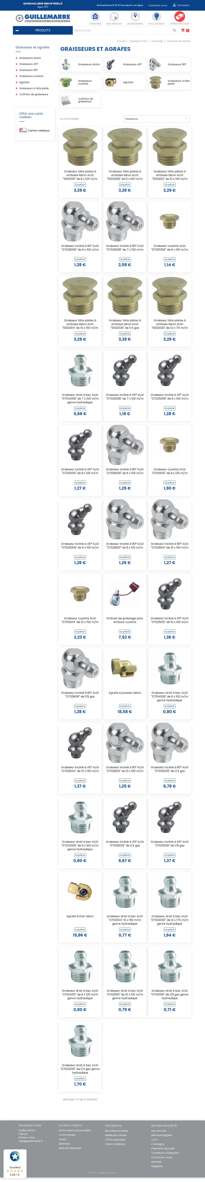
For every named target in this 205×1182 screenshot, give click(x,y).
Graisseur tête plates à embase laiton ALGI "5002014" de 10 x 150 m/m (80, 328)
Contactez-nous (157, 5)
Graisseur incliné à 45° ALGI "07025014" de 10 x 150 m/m (80, 774)
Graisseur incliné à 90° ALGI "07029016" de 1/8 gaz (80, 699)
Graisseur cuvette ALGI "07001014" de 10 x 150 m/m (80, 625)
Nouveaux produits (116, 1135)
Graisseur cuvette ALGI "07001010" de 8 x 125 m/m (169, 476)
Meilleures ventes (116, 1140)
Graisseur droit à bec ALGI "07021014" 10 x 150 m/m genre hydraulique (125, 924)
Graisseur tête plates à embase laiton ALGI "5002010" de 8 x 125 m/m (80, 180)
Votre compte (70, 1130)
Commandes (67, 1139)
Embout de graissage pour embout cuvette (125, 625)
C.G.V (154, 1144)
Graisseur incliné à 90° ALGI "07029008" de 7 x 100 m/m (125, 252)
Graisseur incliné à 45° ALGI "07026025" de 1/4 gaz (125, 848)
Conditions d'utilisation (165, 1157)
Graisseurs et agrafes (33, 47)
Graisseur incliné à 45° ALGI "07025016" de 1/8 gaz (170, 848)
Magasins (157, 1171)
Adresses (64, 1148)
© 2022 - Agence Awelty (102, 1177)
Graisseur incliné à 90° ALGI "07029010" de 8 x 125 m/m (125, 550)
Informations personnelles (75, 1135)
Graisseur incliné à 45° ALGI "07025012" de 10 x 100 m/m (170, 625)
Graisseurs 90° (28, 70)
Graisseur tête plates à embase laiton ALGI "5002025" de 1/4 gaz (125, 328)
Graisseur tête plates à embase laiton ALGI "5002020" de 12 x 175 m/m (170, 328)
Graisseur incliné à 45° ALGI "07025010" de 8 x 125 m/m (80, 476)
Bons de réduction (70, 1153)
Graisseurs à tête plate (34, 88)
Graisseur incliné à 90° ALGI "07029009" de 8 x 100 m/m (125, 476)
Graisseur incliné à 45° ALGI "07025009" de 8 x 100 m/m (170, 401)
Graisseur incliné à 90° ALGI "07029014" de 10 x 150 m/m (169, 550)
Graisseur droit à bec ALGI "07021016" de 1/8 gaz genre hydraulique (170, 999)
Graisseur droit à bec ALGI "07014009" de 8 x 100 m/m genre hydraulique (169, 701)
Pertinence (156, 123)
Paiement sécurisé (162, 1153)
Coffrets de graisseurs (33, 94)
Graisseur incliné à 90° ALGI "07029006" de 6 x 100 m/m (80, 252)
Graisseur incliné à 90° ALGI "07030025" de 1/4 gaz (169, 774)
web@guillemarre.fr (31, 1145)
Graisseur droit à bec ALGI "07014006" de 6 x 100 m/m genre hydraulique (80, 850)
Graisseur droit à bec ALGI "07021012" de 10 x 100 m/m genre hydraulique (125, 999)
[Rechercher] (125, 30)
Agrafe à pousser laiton (125, 697)
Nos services (159, 1135)
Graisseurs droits (30, 58)
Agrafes (24, 82)
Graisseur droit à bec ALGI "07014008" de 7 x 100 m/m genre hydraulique (80, 403)
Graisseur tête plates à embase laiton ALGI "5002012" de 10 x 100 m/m (169, 180)
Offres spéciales (115, 1144)
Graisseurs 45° (28, 64)
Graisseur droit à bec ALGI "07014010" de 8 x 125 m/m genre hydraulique (80, 999)
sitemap (156, 1166)
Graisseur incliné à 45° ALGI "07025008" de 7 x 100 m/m (125, 401)
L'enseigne (157, 1148)
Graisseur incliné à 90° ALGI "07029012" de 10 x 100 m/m (125, 774)
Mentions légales (161, 1140)
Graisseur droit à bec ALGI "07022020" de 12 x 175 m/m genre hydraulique (170, 924)
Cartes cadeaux (38, 130)
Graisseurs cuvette (31, 76)
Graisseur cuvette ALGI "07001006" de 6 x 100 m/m (169, 252)
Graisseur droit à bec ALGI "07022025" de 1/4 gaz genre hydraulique (80, 1073)
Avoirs (62, 1144)
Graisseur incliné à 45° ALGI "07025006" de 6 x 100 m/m (80, 550)
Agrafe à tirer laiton (80, 921)
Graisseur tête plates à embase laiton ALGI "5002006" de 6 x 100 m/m (125, 180)
